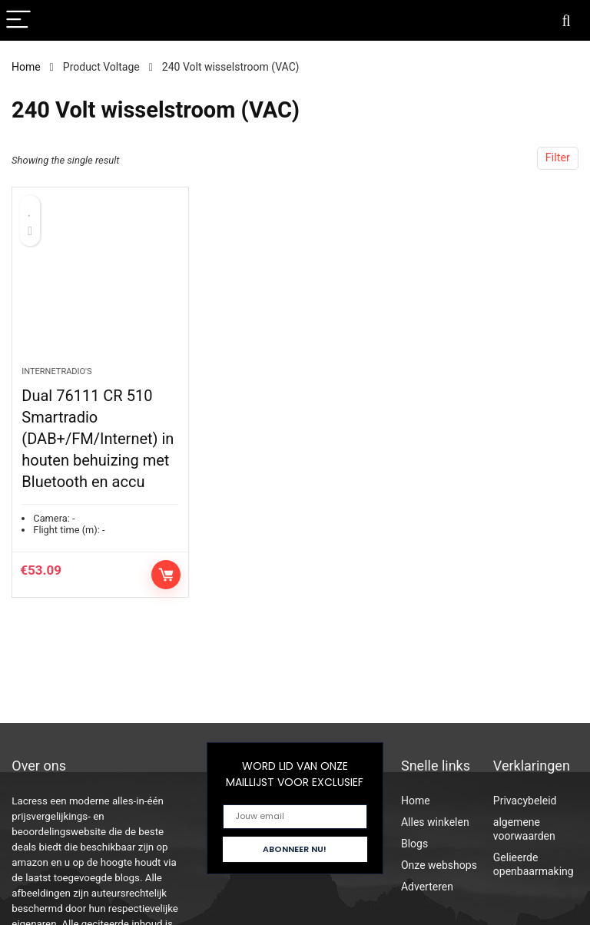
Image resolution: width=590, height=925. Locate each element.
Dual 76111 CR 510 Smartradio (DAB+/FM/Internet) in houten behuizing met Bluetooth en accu (98, 440)
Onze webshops (439, 865)
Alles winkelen (435, 822)
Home (26, 67)
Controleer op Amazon (166, 576)
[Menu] (18, 20)
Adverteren (427, 886)
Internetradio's (56, 373)
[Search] (566, 20)
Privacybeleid (525, 800)
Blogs (414, 843)
